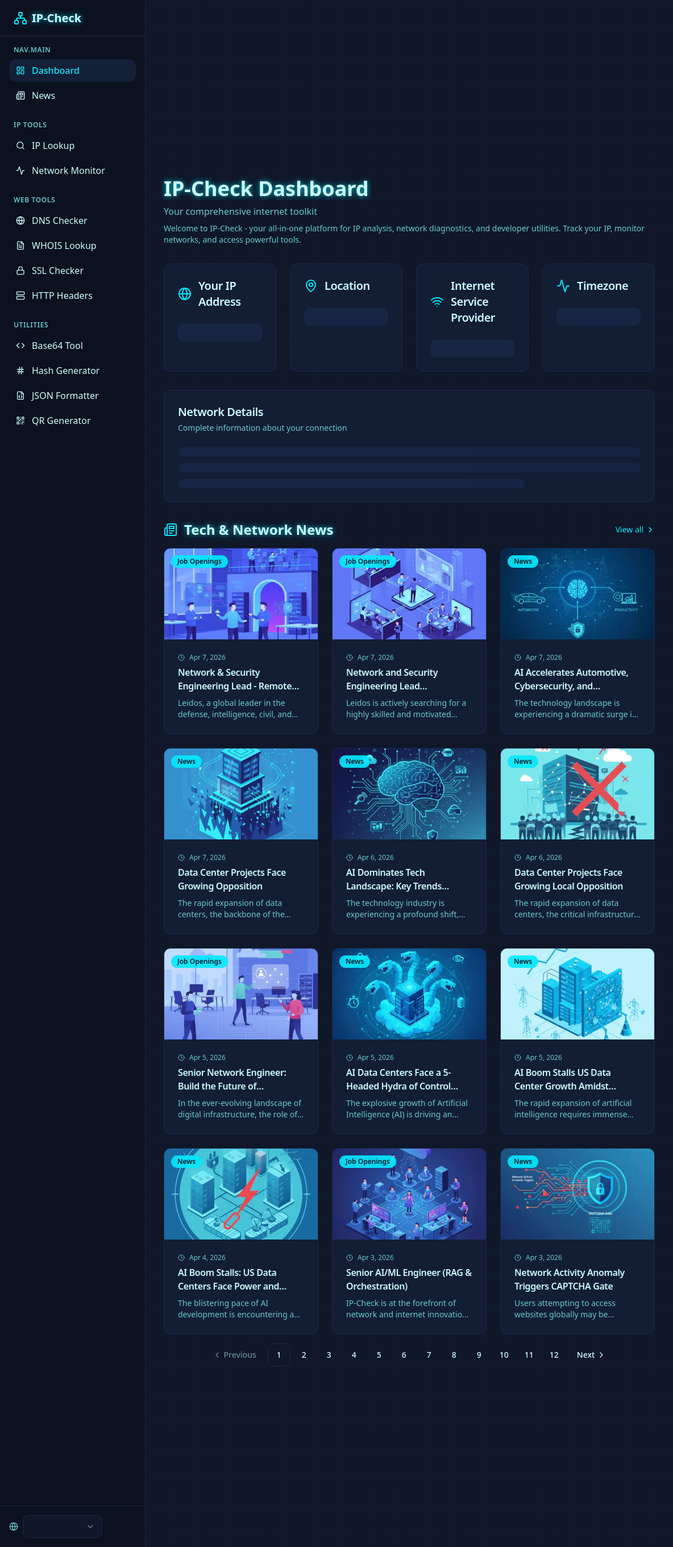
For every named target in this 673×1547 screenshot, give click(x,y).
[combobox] (62, 1526)
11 (529, 1354)
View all (635, 529)
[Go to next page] (590, 1355)
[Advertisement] (336, 79)
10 (504, 1354)
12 (554, 1354)
